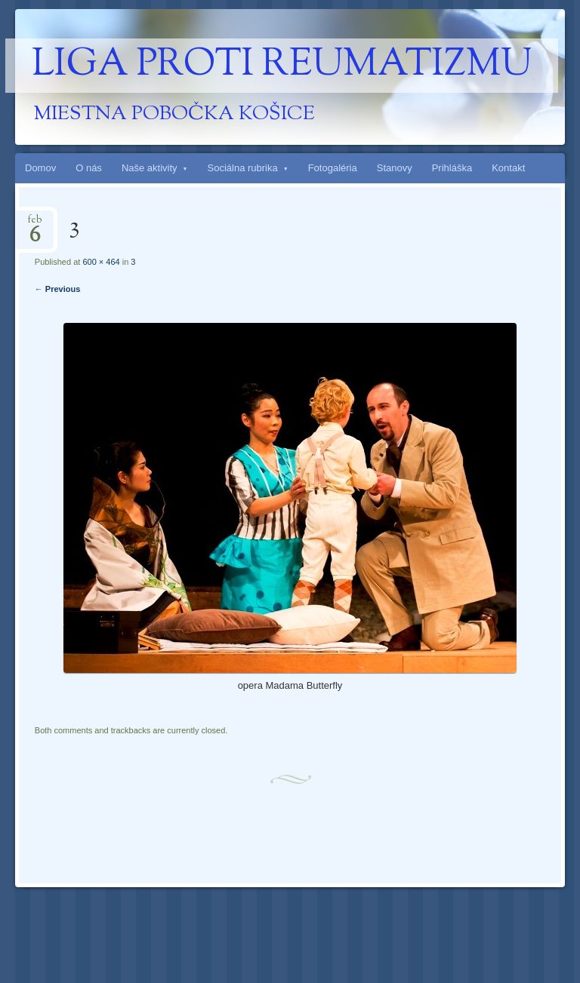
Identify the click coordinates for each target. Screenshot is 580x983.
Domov (40, 168)
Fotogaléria (332, 168)
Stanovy (394, 168)
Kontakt (508, 168)
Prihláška (452, 168)
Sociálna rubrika (243, 168)
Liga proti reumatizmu (282, 65)
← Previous (58, 288)
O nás (89, 168)
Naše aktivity (149, 168)
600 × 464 (100, 261)
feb (35, 224)
